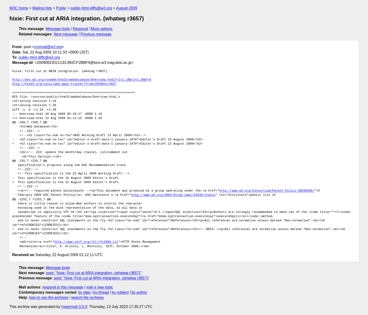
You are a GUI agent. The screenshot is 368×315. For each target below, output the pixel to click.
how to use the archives (49, 298)
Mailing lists (42, 8)
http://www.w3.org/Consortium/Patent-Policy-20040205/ (266, 191)
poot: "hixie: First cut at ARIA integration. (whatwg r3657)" (94, 273)
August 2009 (126, 8)
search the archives (87, 298)
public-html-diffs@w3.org (91, 8)
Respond (80, 29)
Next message (66, 34)
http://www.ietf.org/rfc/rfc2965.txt (86, 242)
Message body (58, 29)
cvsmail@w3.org (48, 47)
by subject (120, 292)
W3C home (18, 8)
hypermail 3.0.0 (74, 307)
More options (102, 29)
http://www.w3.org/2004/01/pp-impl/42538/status (173, 195)
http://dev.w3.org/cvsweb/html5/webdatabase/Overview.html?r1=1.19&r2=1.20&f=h (81, 80)
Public (61, 8)
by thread (101, 292)
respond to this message (62, 287)
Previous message (95, 34)
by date (84, 292)
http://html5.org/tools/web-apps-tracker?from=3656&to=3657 (64, 84)
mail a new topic (99, 287)
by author (139, 292)
